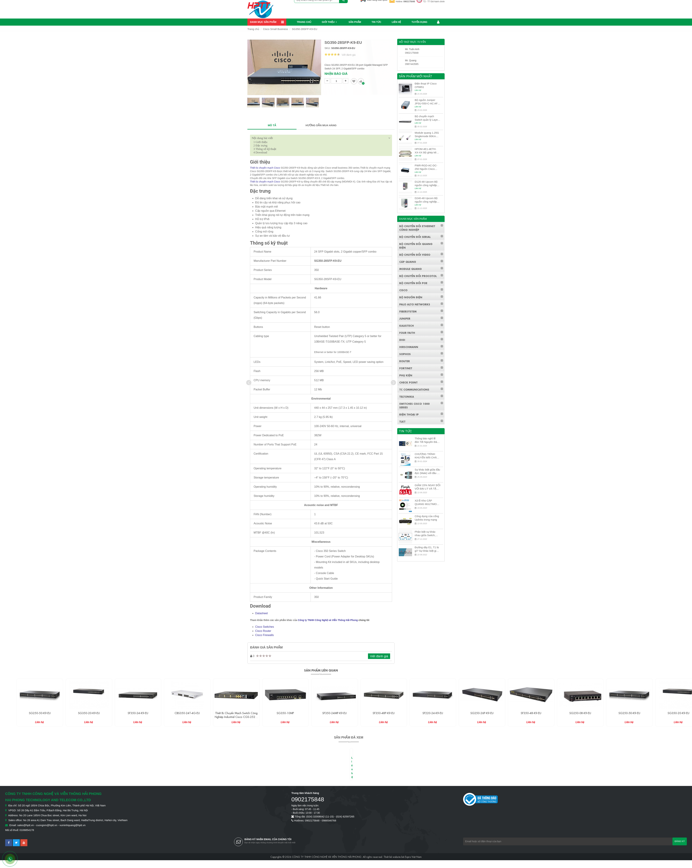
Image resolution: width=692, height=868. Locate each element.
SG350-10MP (321, 713)
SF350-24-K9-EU (173, 713)
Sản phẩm (355, 22)
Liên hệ (396, 22)
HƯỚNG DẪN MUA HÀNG (321, 125)
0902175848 (409, 1)
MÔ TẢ (272, 125)
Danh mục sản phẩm (263, 22)
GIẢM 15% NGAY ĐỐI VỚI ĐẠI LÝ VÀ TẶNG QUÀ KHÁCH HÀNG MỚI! (427, 487)
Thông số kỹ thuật (264, 148)
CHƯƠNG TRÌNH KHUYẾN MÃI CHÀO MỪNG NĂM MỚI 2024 (427, 456)
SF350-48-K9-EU (567, 713)
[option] (253, 104)
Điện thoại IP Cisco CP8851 (426, 85)
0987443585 (411, 64)
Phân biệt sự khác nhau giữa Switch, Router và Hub (425, 533)
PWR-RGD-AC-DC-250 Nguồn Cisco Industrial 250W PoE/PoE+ (426, 167)
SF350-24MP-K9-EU (370, 713)
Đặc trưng (260, 145)
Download (260, 152)
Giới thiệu (328, 22)
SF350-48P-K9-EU (419, 713)
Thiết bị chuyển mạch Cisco (265, 167)
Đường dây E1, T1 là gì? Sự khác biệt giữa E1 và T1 (427, 549)
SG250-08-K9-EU (616, 713)
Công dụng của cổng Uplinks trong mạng (427, 518)
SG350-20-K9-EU (124, 713)
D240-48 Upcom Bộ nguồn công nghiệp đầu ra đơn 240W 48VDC (426, 200)
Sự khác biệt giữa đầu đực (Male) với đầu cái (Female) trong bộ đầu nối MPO (427, 471)
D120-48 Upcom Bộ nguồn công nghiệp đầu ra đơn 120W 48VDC (426, 183)
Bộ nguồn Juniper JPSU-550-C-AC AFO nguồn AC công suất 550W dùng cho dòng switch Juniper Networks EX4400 (427, 102)
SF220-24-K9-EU (468, 713)
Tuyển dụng (419, 22)
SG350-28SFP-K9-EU (304, 29)
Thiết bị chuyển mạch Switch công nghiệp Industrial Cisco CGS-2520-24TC (272, 716)
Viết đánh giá (379, 656)
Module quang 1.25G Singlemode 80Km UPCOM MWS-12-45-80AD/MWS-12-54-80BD (427, 134)
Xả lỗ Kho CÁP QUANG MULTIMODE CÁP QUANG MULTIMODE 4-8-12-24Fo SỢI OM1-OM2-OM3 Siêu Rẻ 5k (427, 502)
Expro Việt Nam (413, 856)
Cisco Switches (264, 626)
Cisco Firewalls (264, 635)
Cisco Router (263, 630)
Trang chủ (304, 22)
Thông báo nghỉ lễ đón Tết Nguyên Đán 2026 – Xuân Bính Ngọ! (427, 440)
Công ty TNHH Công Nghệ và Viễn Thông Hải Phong (328, 620)
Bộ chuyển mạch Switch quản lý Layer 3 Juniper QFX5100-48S (427, 118)
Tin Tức (376, 22)
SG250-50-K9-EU (75, 713)
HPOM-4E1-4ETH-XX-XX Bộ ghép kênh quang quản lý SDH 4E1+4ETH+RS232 (427, 150)
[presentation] (248, 382)
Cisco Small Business (275, 29)
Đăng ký (680, 841)
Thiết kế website (392, 856)
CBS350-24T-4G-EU (222, 713)
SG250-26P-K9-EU (517, 713)
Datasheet (261, 613)
